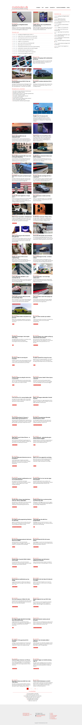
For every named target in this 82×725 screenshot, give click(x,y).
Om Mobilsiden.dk (53, 718)
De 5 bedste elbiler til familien (18, 97)
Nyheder (38, 7)
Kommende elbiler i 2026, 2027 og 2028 (32, 697)
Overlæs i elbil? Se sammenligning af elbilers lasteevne (22, 98)
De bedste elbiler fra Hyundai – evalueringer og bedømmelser (23, 93)
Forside (51, 713)
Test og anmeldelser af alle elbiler (32, 693)
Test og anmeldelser (53, 715)
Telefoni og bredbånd (60, 7)
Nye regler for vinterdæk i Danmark (19, 92)
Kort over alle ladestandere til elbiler (19, 94)
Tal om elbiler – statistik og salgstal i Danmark (20, 95)
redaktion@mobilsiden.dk (40, 715)
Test (42, 7)
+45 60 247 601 (38, 716)
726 (35, 688)
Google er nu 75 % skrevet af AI (63, 27)
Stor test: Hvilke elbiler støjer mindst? (19, 99)
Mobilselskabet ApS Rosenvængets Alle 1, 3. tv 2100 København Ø (27, 714)
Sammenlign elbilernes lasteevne (32, 698)
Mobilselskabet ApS (42, 722)
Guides (68, 7)
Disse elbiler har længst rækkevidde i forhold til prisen (22, 91)
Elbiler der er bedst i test (33, 700)
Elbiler (46, 7)
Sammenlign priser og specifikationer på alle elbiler (32, 695)
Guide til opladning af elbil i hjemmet (32, 694)
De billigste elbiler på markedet (32, 699)
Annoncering (52, 717)
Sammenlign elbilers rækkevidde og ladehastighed (21, 100)
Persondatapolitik (53, 716)
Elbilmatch (52, 7)
